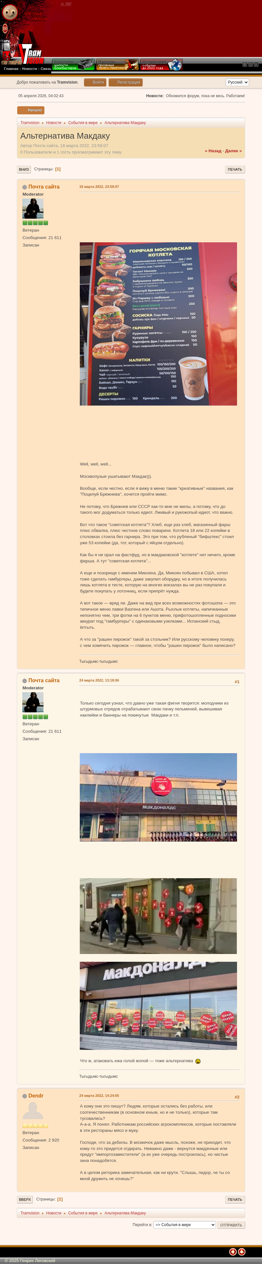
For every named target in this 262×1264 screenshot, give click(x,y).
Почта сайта (44, 187)
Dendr (36, 1095)
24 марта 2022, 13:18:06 (99, 680)
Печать (235, 169)
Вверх (25, 1199)
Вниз (24, 169)
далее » (233, 150)
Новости (29, 69)
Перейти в (142, 1225)
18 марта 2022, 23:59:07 (99, 187)
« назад (213, 150)
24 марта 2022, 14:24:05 (99, 1095)
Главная (11, 69)
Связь (46, 69)
